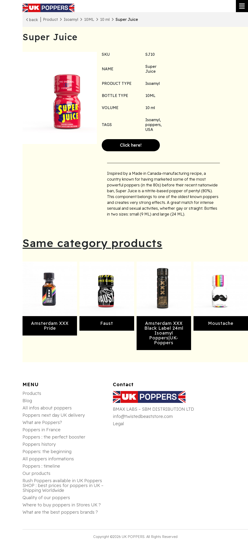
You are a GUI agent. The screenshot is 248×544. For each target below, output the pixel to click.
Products (32, 393)
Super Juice (127, 19)
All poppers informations (48, 458)
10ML (89, 19)
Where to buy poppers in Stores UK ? (62, 505)
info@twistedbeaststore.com (143, 416)
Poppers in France (42, 429)
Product (50, 19)
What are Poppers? (42, 422)
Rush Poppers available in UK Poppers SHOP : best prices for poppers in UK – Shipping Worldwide (63, 485)
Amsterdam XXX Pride (50, 325)
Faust (106, 323)
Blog (27, 400)
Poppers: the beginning (47, 451)
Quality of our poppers (46, 497)
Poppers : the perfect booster (54, 437)
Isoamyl (71, 19)
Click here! (131, 145)
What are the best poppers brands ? (60, 512)
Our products (36, 473)
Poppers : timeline (41, 466)
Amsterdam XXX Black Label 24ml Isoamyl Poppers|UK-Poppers (163, 332)
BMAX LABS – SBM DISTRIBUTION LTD (153, 409)
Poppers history (39, 444)
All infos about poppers (47, 408)
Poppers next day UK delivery (54, 415)
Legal (118, 423)
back (32, 19)
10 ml (105, 19)
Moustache (220, 323)
